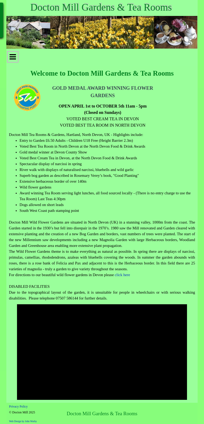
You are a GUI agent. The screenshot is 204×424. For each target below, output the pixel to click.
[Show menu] (13, 57)
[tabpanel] (103, 106)
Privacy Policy (18, 406)
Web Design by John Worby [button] (23, 421)
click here (122, 275)
